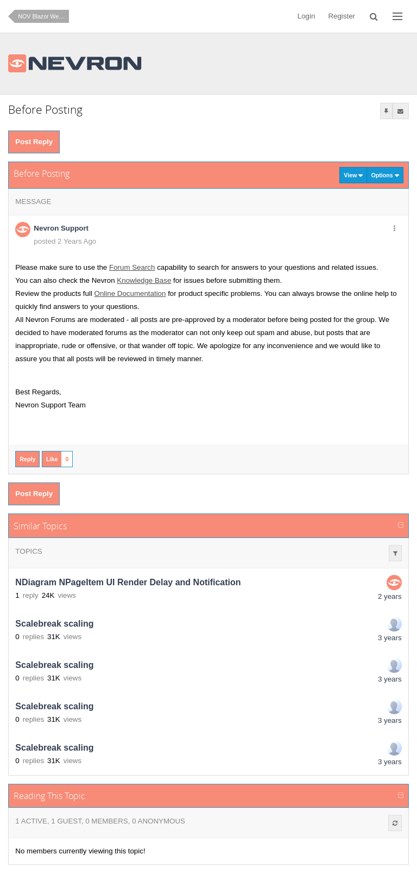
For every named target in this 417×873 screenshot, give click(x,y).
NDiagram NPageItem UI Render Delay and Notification (128, 582)
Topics (28, 551)
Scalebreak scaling (54, 623)
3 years (390, 638)
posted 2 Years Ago (65, 241)
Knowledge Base (144, 280)
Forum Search (132, 267)
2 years (390, 596)
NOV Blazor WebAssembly (43, 16)
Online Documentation (130, 293)
